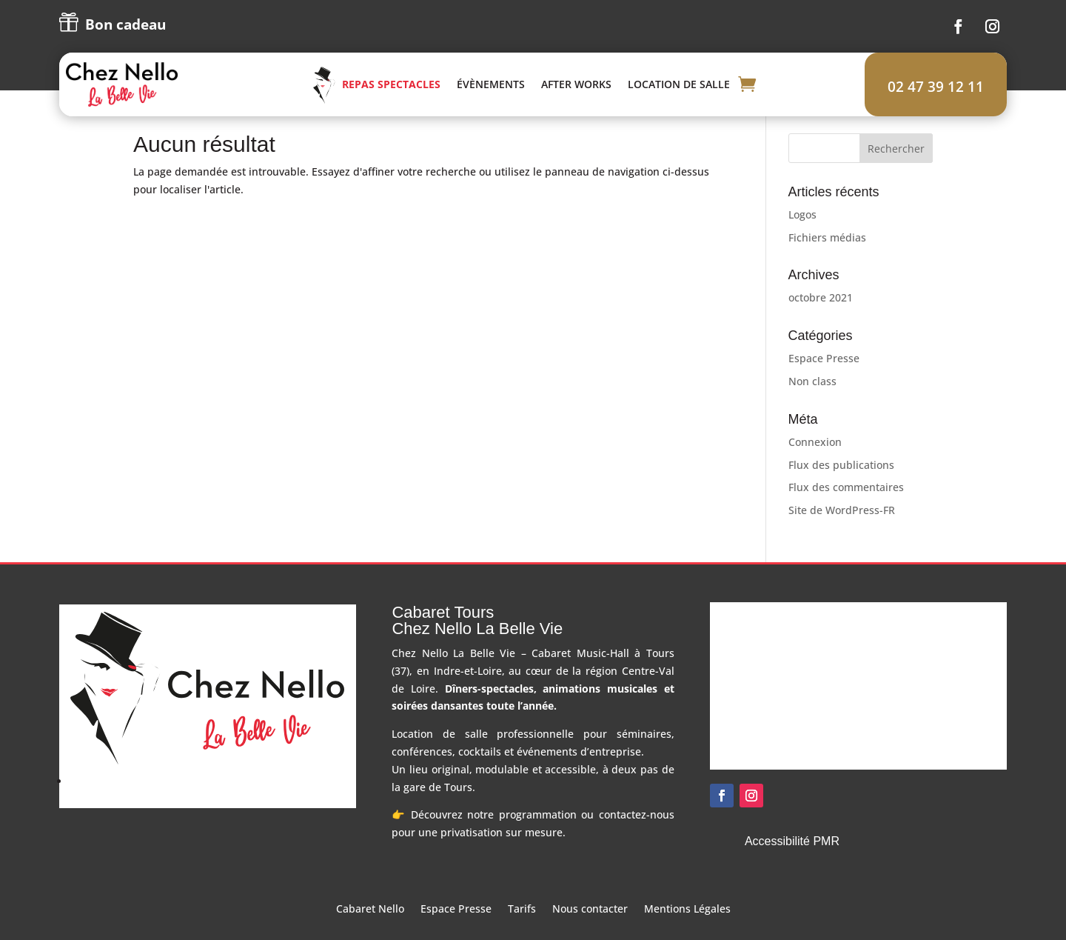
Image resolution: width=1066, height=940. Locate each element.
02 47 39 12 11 (936, 86)
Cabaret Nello (370, 929)
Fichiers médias (827, 256)
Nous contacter (590, 929)
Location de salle (717, 94)
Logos (802, 233)
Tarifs (522, 929)
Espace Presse (823, 377)
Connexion (815, 460)
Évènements (529, 94)
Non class (812, 400)
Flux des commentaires (846, 506)
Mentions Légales (687, 929)
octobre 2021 (820, 317)
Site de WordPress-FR (841, 529)
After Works (615, 94)
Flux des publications (841, 483)
